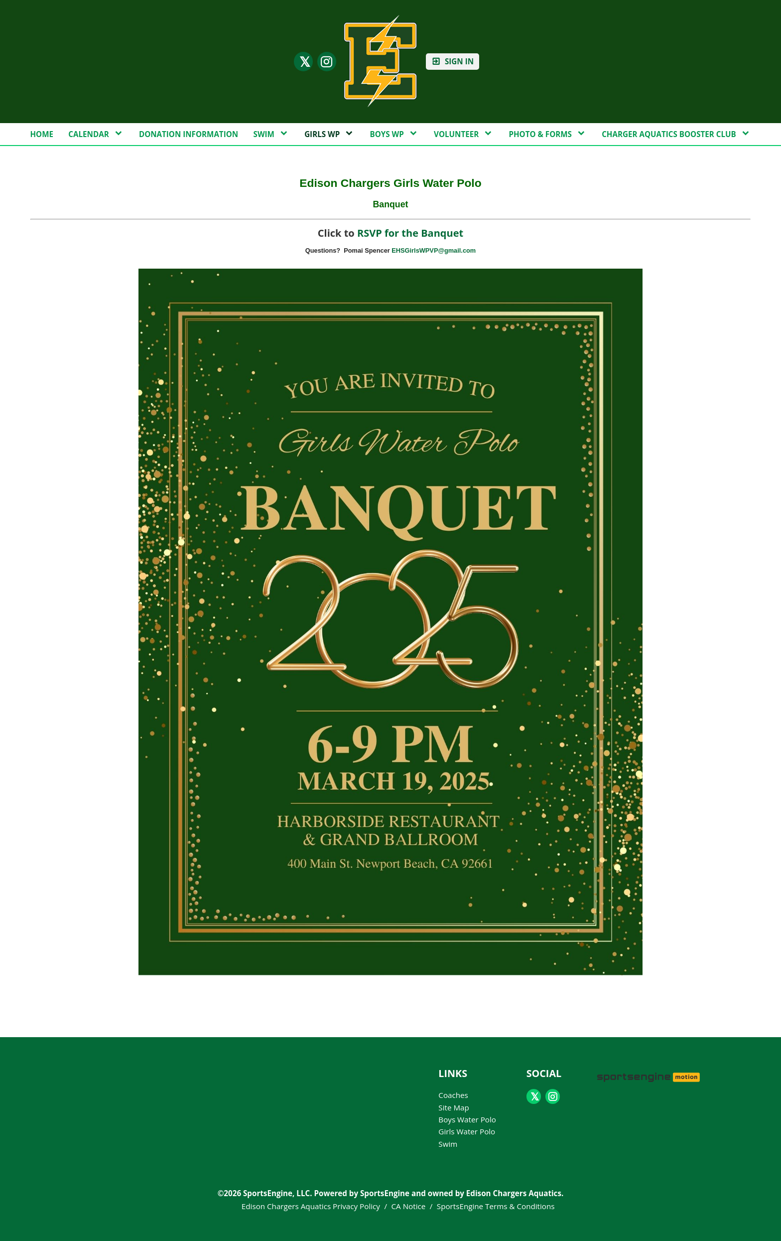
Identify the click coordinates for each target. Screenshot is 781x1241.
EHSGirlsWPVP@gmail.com (433, 250)
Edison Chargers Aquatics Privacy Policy (311, 1206)
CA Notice (408, 1206)
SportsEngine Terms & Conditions (496, 1206)
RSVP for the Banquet (410, 233)
